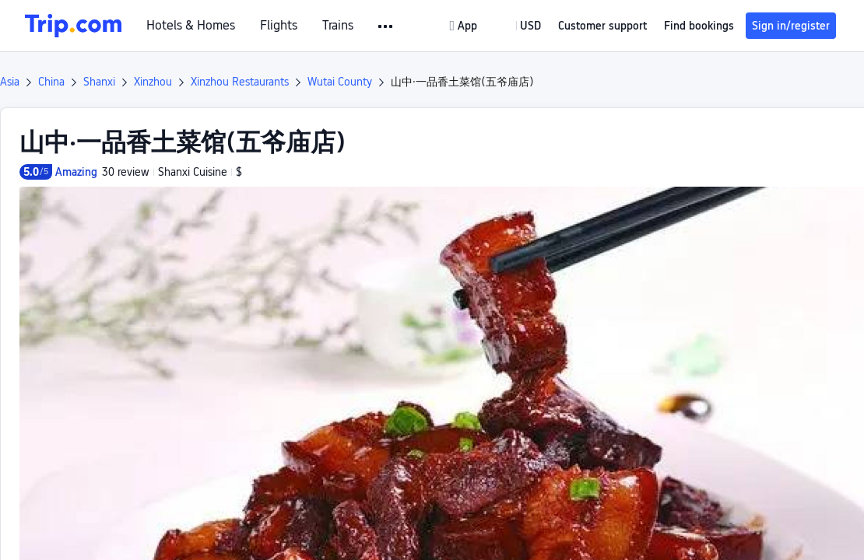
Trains (337, 26)
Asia (9, 81)
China (51, 81)
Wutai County (339, 81)
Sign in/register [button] (791, 25)
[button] (386, 26)
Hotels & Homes (190, 26)
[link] (465, 25)
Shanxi (99, 81)
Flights (278, 26)
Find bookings (699, 25)
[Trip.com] (73, 25)
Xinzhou (153, 81)
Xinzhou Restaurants (240, 81)
